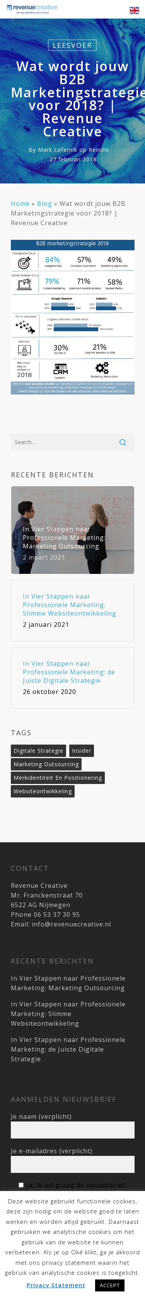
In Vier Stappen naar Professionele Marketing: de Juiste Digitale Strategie (68, 1049)
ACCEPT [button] (110, 1285)
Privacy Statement (56, 1285)
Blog (44, 203)
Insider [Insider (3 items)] (81, 750)
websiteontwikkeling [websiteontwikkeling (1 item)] (43, 791)
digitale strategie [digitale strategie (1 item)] (38, 750)
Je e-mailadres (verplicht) (73, 1160)
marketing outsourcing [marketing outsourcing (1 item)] (46, 764)
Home (20, 203)
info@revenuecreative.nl (71, 924)
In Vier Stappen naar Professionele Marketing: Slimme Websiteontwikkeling (68, 1014)
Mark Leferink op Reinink (73, 149)
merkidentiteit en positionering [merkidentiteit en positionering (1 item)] (58, 777)
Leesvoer (72, 45)
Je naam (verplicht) (73, 1125)
